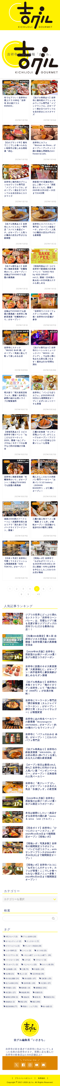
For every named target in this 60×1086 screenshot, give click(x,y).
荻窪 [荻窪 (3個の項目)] (38, 997)
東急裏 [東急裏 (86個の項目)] (25, 992)
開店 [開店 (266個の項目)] (36, 1002)
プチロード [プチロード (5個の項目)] (41, 960)
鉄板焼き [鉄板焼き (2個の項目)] (10, 1002)
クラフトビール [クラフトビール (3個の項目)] (13, 946)
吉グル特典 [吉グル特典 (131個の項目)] (12, 983)
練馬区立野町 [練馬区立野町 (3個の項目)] (12, 997)
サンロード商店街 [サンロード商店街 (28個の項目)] (33, 946)
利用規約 (41, 1078)
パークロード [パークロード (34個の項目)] (12, 960)
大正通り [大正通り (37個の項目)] (46, 983)
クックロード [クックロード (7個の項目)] (33, 941)
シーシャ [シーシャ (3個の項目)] (26, 950)
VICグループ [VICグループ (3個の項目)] (11, 936)
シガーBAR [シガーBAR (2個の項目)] (11, 950)
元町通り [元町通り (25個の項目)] (46, 978)
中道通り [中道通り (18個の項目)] (39, 969)
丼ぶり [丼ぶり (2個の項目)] (23, 974)
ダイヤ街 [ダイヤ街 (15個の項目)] (41, 950)
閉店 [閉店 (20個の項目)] (23, 1002)
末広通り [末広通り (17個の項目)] (11, 992)
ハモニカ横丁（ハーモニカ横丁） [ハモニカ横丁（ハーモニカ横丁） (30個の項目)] (37, 955)
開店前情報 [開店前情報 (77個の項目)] (11, 1006)
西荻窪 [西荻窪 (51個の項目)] (50, 997)
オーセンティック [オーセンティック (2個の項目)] (13, 941)
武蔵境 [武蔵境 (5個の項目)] (38, 992)
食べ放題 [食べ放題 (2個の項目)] (47, 1006)
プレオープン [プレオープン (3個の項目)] (12, 964)
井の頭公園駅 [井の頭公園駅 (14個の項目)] (12, 978)
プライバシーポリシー (23, 1078)
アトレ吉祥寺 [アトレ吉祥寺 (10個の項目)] (29, 936)
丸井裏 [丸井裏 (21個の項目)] (10, 974)
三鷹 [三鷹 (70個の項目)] (25, 969)
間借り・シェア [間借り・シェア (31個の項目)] (30, 1006)
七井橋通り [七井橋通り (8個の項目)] (11, 969)
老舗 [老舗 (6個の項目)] (26, 997)
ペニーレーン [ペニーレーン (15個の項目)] (30, 964)
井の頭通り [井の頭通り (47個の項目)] (30, 978)
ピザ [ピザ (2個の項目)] (27, 960)
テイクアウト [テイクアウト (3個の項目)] (12, 955)
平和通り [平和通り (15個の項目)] (11, 988)
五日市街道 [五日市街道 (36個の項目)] (38, 974)
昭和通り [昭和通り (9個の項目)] (25, 988)
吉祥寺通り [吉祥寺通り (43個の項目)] (29, 983)
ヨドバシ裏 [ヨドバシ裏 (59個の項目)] (47, 964)
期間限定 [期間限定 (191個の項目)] (41, 988)
